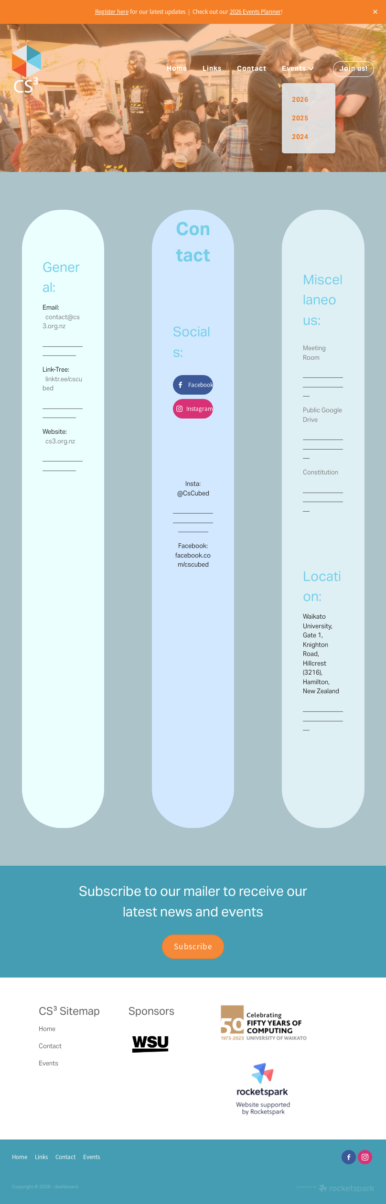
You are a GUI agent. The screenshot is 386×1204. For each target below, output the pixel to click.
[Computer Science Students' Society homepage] (48, 69)
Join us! (353, 68)
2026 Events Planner (255, 12)
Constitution (320, 472)
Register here (112, 12)
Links (212, 68)
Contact (252, 68)
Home (177, 68)
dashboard (66, 1186)
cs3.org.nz (60, 441)
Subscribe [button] (193, 946)
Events (298, 68)
